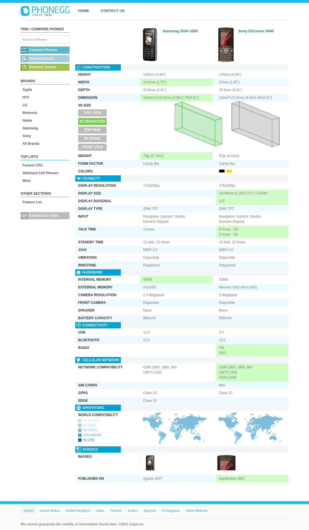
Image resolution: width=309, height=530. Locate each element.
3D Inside (92, 138)
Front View (92, 147)
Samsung (30, 128)
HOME (83, 11)
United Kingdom (78, 510)
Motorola (30, 113)
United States (50, 510)
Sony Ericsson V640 (256, 31)
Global (28, 510)
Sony (27, 136)
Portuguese (171, 510)
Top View (92, 130)
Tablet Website (197, 510)
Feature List (32, 202)
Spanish (150, 510)
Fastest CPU (33, 165)
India (100, 510)
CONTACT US (113, 11)
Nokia (27, 121)
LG (25, 105)
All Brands (31, 144)
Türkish (115, 510)
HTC (26, 97)
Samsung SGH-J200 (180, 31)
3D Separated (92, 121)
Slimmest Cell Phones (40, 173)
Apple (27, 90)
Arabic (132, 510)
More (27, 181)
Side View (92, 113)
